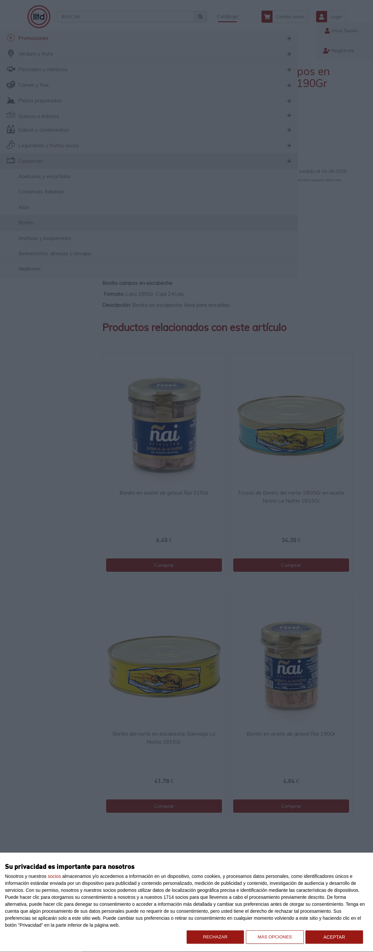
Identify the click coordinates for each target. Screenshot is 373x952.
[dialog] (186, 902)
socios (54, 876)
